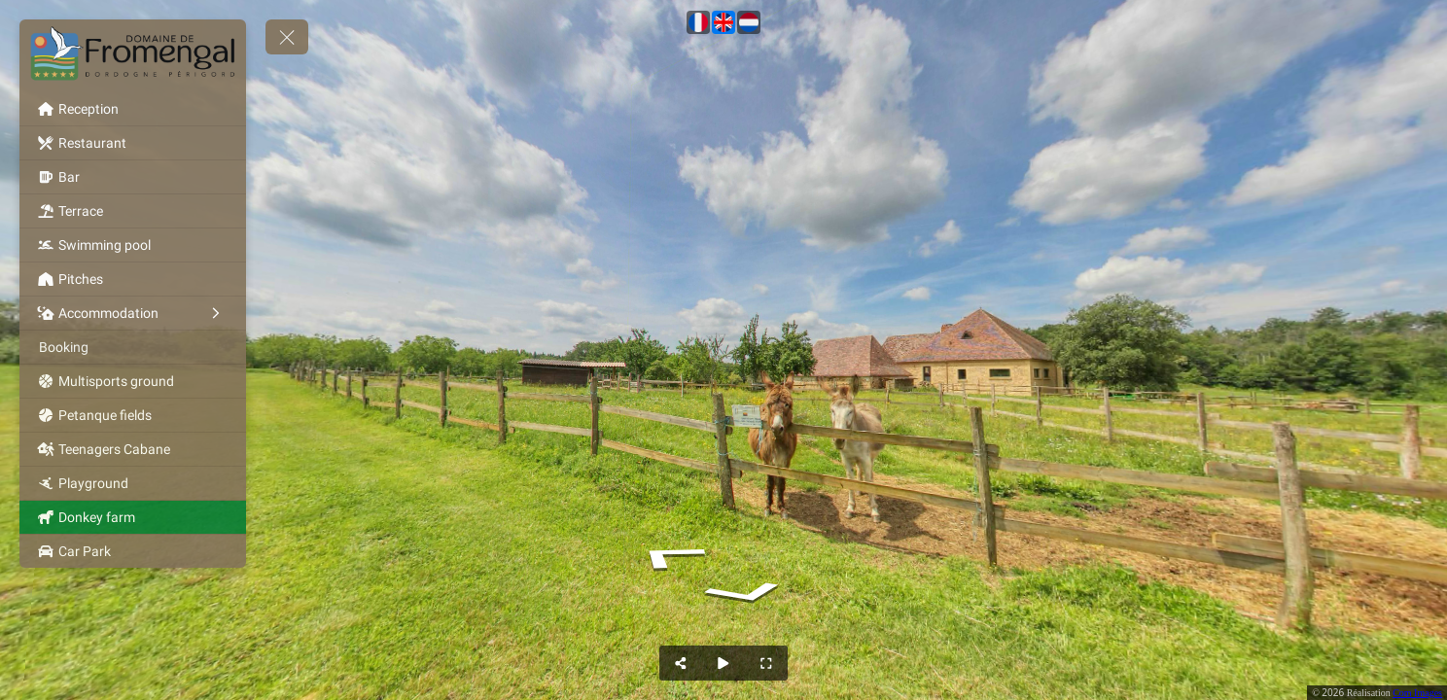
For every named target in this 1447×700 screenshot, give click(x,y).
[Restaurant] (132, 142)
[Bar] (132, 176)
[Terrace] (132, 211)
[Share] (680, 663)
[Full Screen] (766, 663)
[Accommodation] (132, 313)
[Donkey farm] (132, 517)
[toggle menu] (286, 36)
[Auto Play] (723, 663)
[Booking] (132, 347)
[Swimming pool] (132, 245)
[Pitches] (132, 279)
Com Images (1417, 692)
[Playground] (132, 483)
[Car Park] (132, 551)
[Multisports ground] (132, 381)
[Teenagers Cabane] (132, 449)
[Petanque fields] (132, 415)
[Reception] (132, 108)
